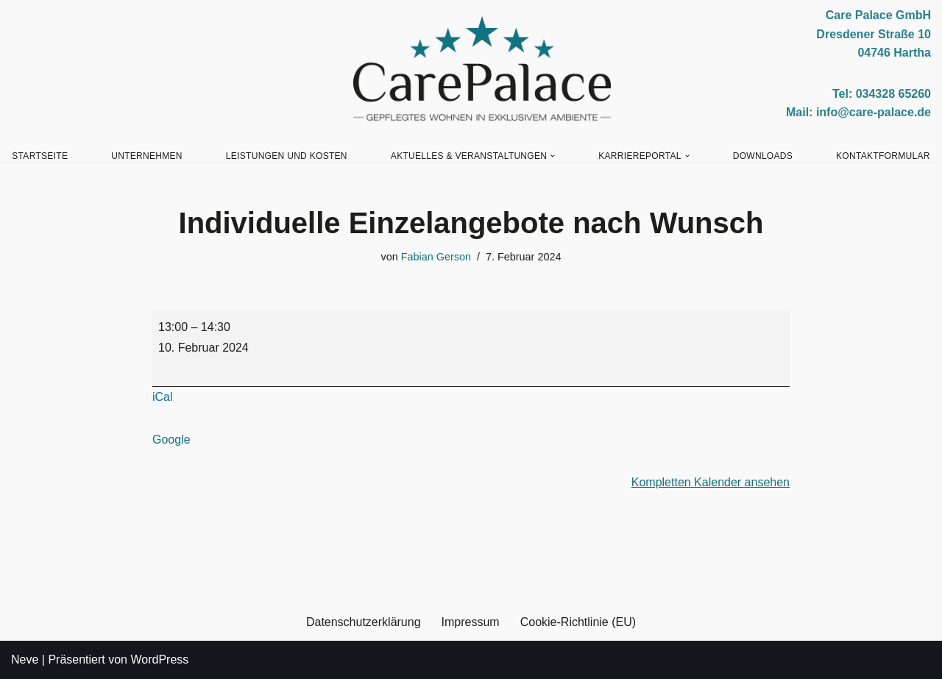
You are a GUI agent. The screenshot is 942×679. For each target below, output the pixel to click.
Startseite (40, 156)
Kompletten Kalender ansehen (710, 482)
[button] (552, 156)
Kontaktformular (883, 156)
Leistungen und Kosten (286, 156)
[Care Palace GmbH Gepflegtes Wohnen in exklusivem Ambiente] (482, 69)
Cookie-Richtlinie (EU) (578, 622)
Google (171, 439)
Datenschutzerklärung (363, 622)
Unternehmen (147, 156)
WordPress (159, 659)
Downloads (763, 156)
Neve (24, 659)
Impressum (471, 622)
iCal (162, 397)
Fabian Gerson (436, 257)
